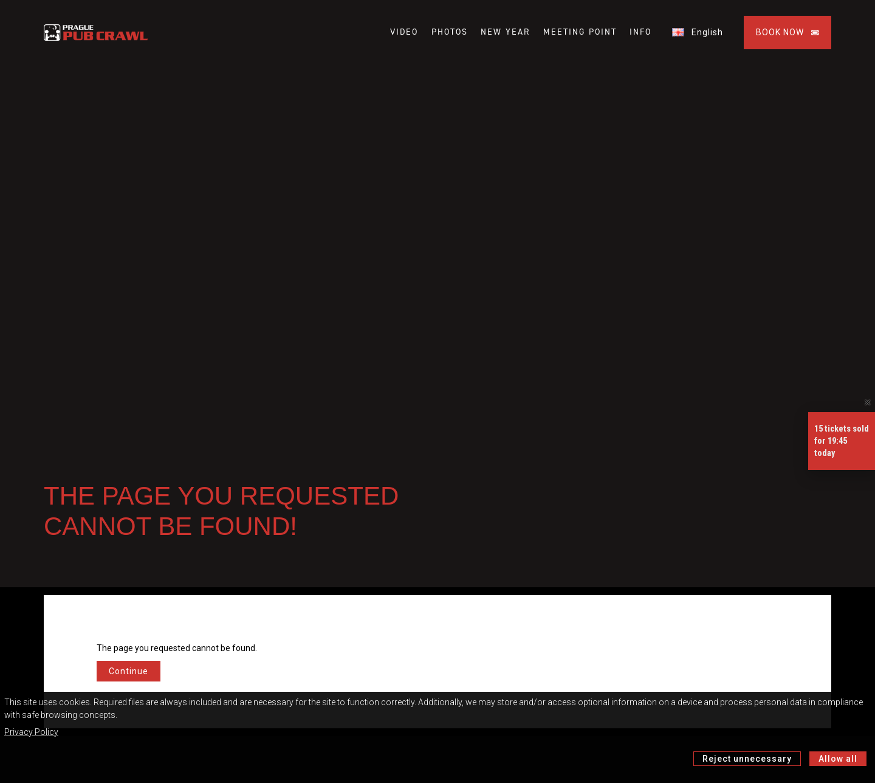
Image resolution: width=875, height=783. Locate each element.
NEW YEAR (505, 32)
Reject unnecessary (747, 759)
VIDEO (404, 32)
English (697, 32)
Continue (128, 671)
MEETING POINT (580, 32)
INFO (640, 32)
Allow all (837, 759)
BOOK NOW (787, 32)
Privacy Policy (31, 732)
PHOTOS (449, 32)
